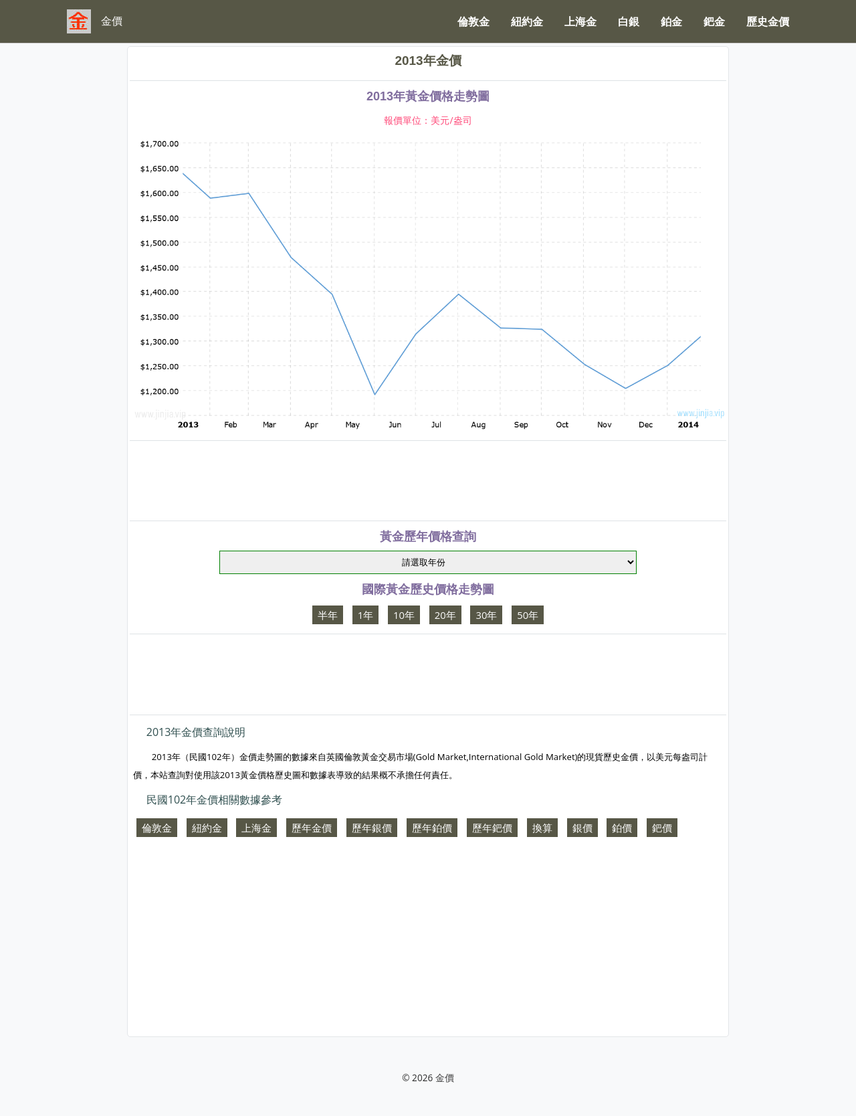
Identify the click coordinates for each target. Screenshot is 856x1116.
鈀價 (662, 827)
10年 (404, 615)
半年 (328, 615)
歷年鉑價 (432, 827)
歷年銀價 (372, 827)
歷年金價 (312, 827)
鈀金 (714, 21)
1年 (365, 615)
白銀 (628, 21)
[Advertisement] (428, 480)
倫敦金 (473, 21)
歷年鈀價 (492, 827)
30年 (486, 615)
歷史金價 (767, 21)
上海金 (580, 21)
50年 (527, 615)
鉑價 (622, 827)
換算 (542, 827)
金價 (444, 1077)
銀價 (582, 827)
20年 (445, 615)
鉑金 (671, 21)
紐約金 (527, 21)
